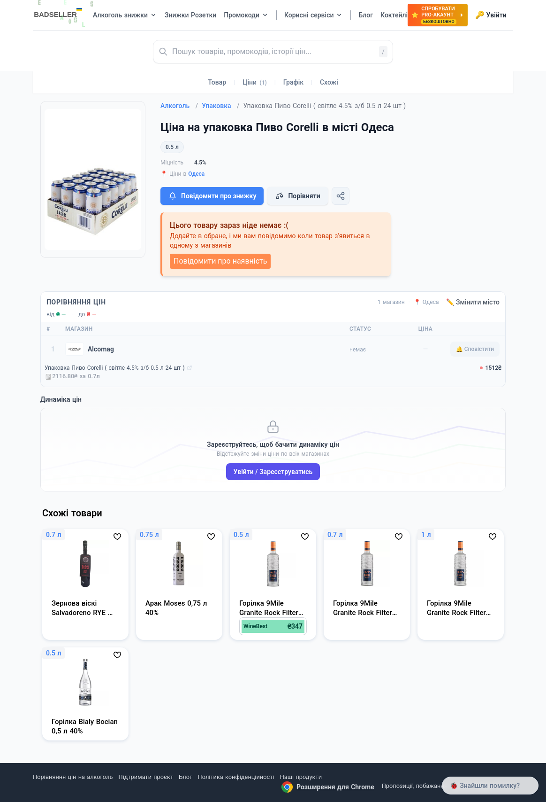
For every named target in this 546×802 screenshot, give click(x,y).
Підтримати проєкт (146, 776)
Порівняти (297, 196)
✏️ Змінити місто (473, 302)
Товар (217, 82)
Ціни (255, 82)
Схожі (329, 82)
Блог (185, 776)
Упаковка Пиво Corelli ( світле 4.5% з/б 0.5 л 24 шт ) (115, 368)
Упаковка (220, 105)
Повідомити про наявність (220, 261)
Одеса (196, 174)
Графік (293, 82)
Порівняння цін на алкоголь (73, 776)
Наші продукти (301, 776)
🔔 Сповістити (475, 349)
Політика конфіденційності (236, 776)
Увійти (491, 15)
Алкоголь (179, 105)
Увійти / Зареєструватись (273, 471)
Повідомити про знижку (212, 196)
